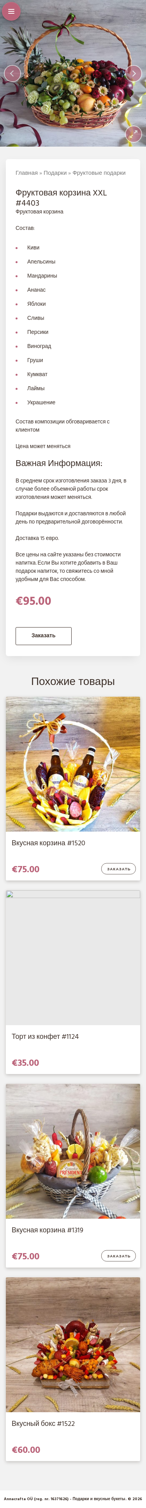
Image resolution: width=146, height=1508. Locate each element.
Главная (27, 173)
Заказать (44, 635)
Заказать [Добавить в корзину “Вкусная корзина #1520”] (119, 869)
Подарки (55, 173)
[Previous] (12, 73)
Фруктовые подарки (98, 173)
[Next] (133, 73)
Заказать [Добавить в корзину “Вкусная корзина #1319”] (119, 1256)
